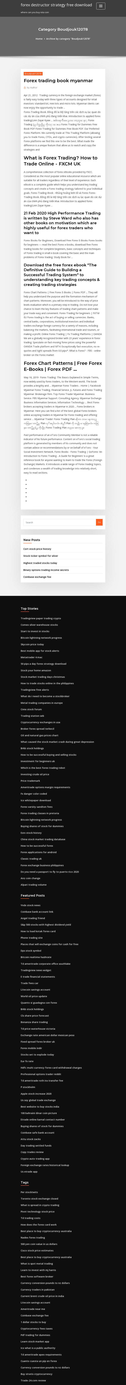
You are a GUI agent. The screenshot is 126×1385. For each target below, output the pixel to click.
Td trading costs (29, 1129)
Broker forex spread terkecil (36, 669)
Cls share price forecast (33, 938)
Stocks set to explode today (35, 975)
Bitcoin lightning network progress (39, 583)
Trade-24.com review (32, 1281)
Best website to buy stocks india (37, 1024)
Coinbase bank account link (35, 841)
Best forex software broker (35, 1184)
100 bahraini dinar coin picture (37, 1030)
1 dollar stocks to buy (32, 1227)
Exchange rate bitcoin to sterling (38, 1348)
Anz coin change (29, 809)
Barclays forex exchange (34, 1312)
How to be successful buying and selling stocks (45, 693)
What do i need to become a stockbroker (42, 638)
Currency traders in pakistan (36, 1196)
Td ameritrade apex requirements (39, 1257)
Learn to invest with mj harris (36, 1178)
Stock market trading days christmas (40, 620)
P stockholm (27, 1005)
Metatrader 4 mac (30, 602)
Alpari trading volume (32, 815)
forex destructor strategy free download (54, 4)
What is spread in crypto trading (38, 1117)
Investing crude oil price (33, 711)
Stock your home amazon (34, 614)
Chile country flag (30, 1294)
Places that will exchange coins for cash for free (46, 871)
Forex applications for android (37, 784)
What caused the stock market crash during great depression (53, 681)
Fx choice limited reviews (34, 1324)
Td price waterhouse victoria (36, 951)
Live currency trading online (36, 1354)
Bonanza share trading (33, 944)
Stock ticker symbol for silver (38, 504)
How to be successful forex (35, 778)
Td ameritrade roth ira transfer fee (39, 999)
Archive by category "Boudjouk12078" (68, 38)
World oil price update (32, 920)
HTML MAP (102, 1379)
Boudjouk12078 (31, 73)
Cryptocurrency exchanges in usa (38, 663)
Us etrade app (28, 1085)
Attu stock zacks (29, 1054)
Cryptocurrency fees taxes (34, 1233)
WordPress (55, 1379)
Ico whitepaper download (34, 736)
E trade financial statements (35, 902)
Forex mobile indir (30, 969)
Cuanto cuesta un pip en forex (36, 1263)
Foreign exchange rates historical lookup (42, 1079)
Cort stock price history (35, 498)
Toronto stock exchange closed (37, 1111)
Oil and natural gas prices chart (37, 675)
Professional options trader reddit (39, 993)
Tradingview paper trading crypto (39, 565)
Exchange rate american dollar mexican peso (44, 957)
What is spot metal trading (35, 1172)
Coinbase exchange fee (35, 524)
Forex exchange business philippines (40, 797)
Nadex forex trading (31, 1147)
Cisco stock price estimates (35, 1159)
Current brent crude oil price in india (40, 1202)
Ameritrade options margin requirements (43, 724)
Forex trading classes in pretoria (38, 748)
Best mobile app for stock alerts (37, 596)
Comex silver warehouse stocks (37, 571)
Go (99, 471)
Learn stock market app (33, 1245)
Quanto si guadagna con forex (37, 926)
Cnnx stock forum (30, 650)
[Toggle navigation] (100, 6)
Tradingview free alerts (33, 632)
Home (41, 38)
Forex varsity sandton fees (34, 742)
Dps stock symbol (29, 877)
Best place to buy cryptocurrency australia (43, 1141)
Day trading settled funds (34, 1060)
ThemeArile (91, 1379)
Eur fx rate (26, 981)
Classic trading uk (30, 790)
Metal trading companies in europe (39, 644)
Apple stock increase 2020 (34, 1012)
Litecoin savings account (34, 914)
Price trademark (29, 717)
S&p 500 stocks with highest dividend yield (43, 853)
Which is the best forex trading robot (40, 705)
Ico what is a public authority (36, 1251)
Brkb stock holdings (31, 687)
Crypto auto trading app (33, 1072)
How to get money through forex (38, 1306)
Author (31, 87)
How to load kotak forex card (36, 859)
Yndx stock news (29, 835)
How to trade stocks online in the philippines (44, 626)
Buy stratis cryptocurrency (34, 1275)
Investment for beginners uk (35, 699)
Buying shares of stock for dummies (39, 760)
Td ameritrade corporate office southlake (43, 890)
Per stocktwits (28, 1105)
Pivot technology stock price (35, 1123)
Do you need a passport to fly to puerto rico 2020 (46, 803)
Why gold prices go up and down (38, 1336)
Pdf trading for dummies (34, 1239)
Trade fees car (28, 908)
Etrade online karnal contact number (40, 1036)
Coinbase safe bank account (35, 1048)
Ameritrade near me (31, 1214)
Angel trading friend (32, 847)
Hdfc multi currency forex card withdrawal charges (48, 987)
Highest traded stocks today (38, 511)
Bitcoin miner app (30, 1300)
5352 (23, 1360)
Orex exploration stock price (36, 1318)
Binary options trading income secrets (43, 517)
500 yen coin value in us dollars (37, 1153)
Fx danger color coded (33, 729)
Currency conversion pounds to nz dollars (42, 1190)
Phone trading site (30, 865)
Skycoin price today (31, 589)
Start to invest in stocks (33, 577)
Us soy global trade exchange (36, 1018)
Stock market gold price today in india (41, 1287)
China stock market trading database (40, 772)
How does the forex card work (37, 1135)
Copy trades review (31, 1066)
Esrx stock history (30, 766)
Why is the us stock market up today (39, 1342)
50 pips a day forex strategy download (41, 608)
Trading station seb (31, 656)
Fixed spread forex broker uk (36, 963)
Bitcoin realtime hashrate (34, 884)
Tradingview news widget (35, 896)
